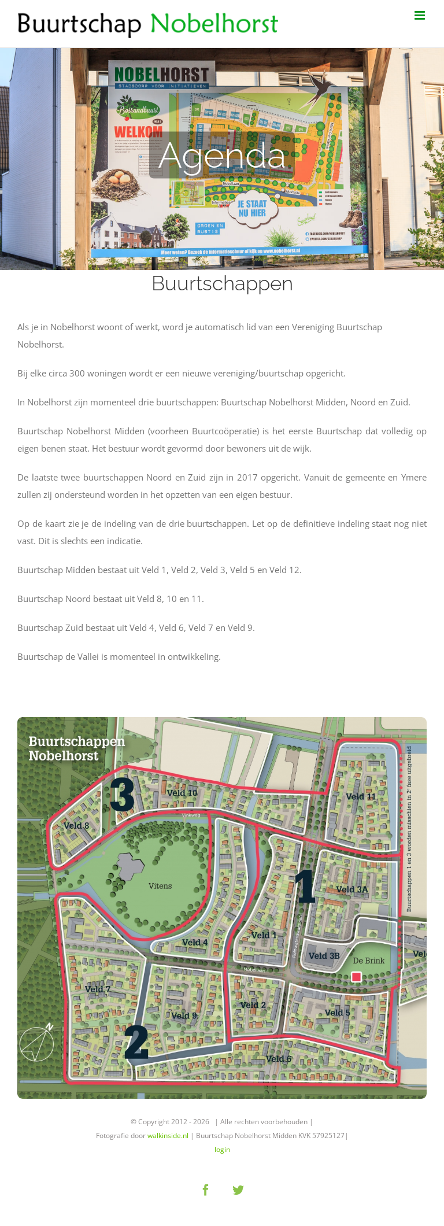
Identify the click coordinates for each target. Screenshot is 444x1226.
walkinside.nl (167, 1135)
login (222, 1149)
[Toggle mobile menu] (421, 15)
